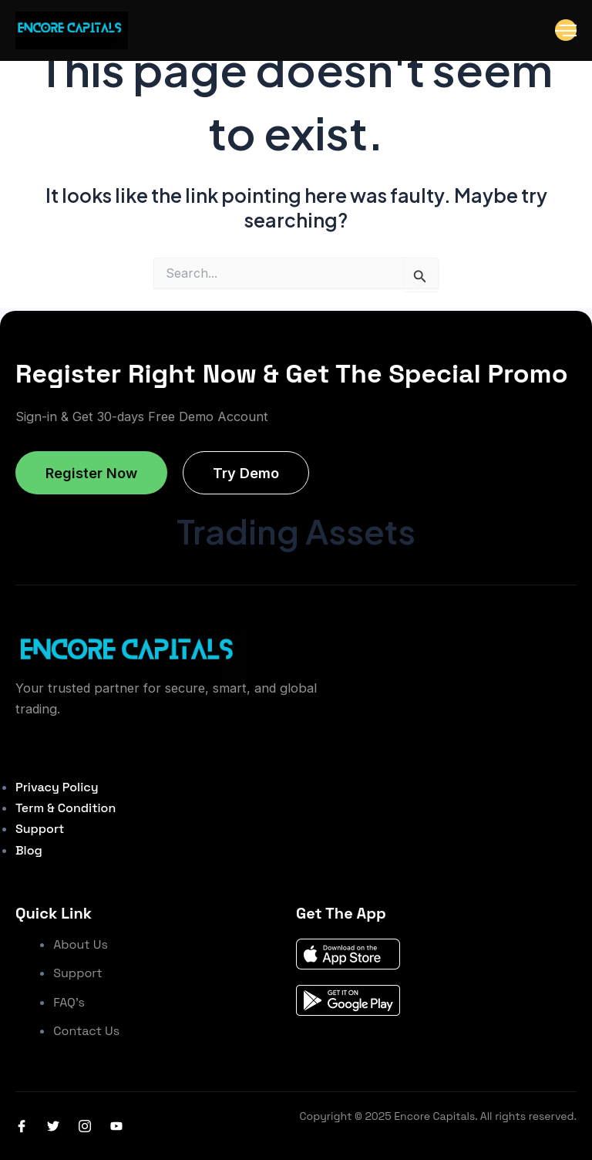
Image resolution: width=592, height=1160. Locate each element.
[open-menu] (566, 30)
